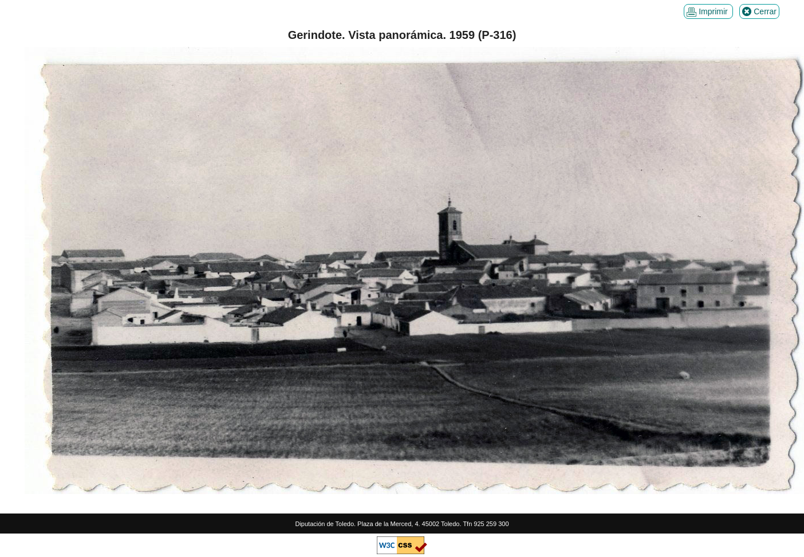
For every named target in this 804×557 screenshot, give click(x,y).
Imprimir (708, 12)
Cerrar (759, 11)
